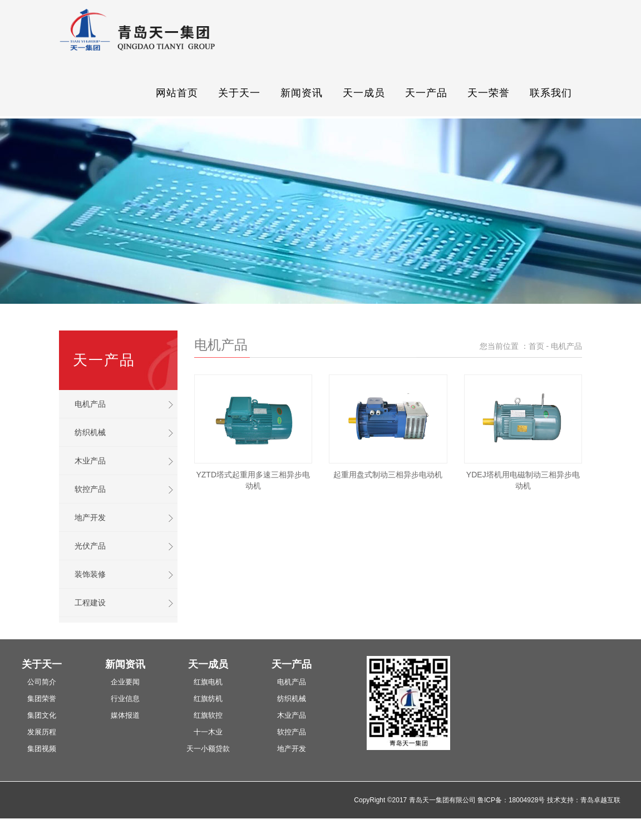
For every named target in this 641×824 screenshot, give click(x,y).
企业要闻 (125, 682)
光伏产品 (90, 545)
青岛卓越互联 (600, 800)
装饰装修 (90, 574)
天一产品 (426, 92)
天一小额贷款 (208, 748)
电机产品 (90, 403)
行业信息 (125, 698)
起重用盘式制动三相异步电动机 (387, 474)
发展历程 (41, 732)
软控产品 (90, 489)
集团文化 (41, 715)
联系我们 (551, 92)
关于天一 (239, 92)
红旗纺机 (208, 698)
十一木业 (208, 732)
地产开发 (90, 517)
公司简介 (41, 682)
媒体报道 (125, 715)
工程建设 (90, 602)
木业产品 (90, 460)
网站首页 (177, 92)
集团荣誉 (41, 698)
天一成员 (364, 92)
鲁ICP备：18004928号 (511, 800)
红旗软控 (208, 715)
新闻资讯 (301, 92)
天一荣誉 (488, 92)
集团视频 (41, 748)
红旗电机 (208, 682)
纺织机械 (90, 432)
